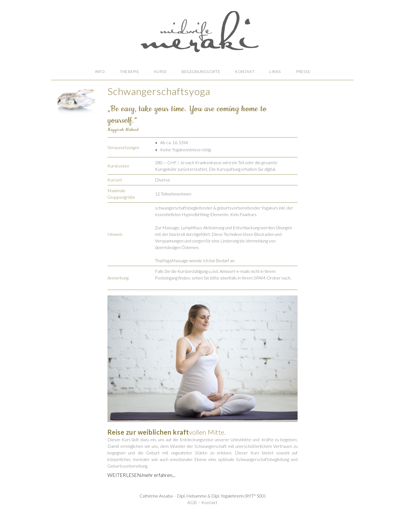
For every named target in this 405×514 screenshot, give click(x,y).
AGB (192, 502)
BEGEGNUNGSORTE (201, 71)
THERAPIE (129, 71)
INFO (100, 71)
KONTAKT (244, 71)
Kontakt (209, 502)
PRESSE (303, 71)
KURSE (160, 71)
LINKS (275, 71)
